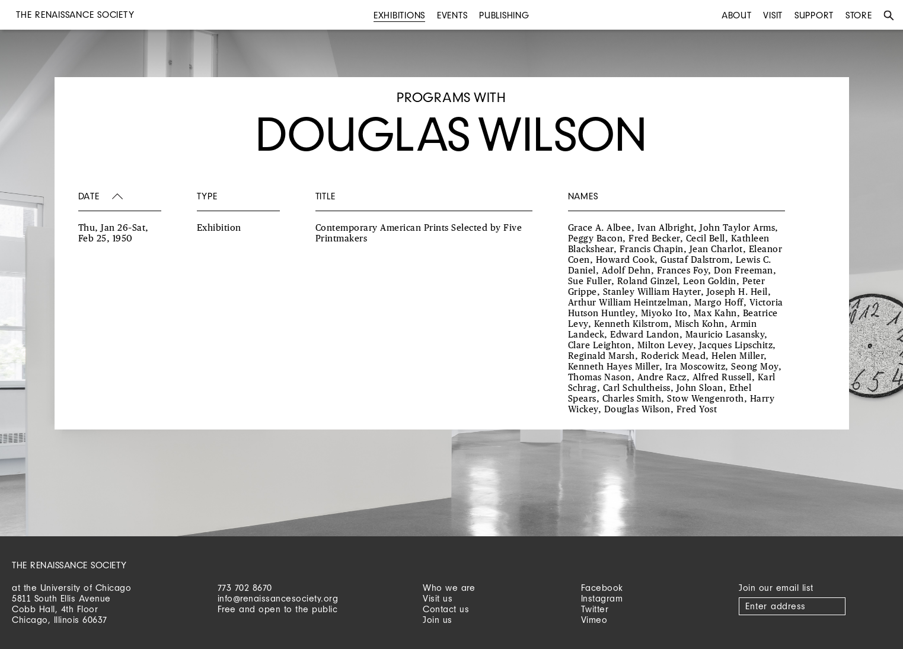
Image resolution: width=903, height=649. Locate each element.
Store (858, 15)
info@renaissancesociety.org (278, 598)
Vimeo (594, 619)
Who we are (449, 587)
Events (452, 15)
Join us (437, 619)
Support (814, 15)
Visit (773, 15)
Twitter (595, 609)
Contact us (446, 609)
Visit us (437, 598)
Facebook (602, 587)
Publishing (504, 15)
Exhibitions (399, 15)
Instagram (602, 598)
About (737, 15)
